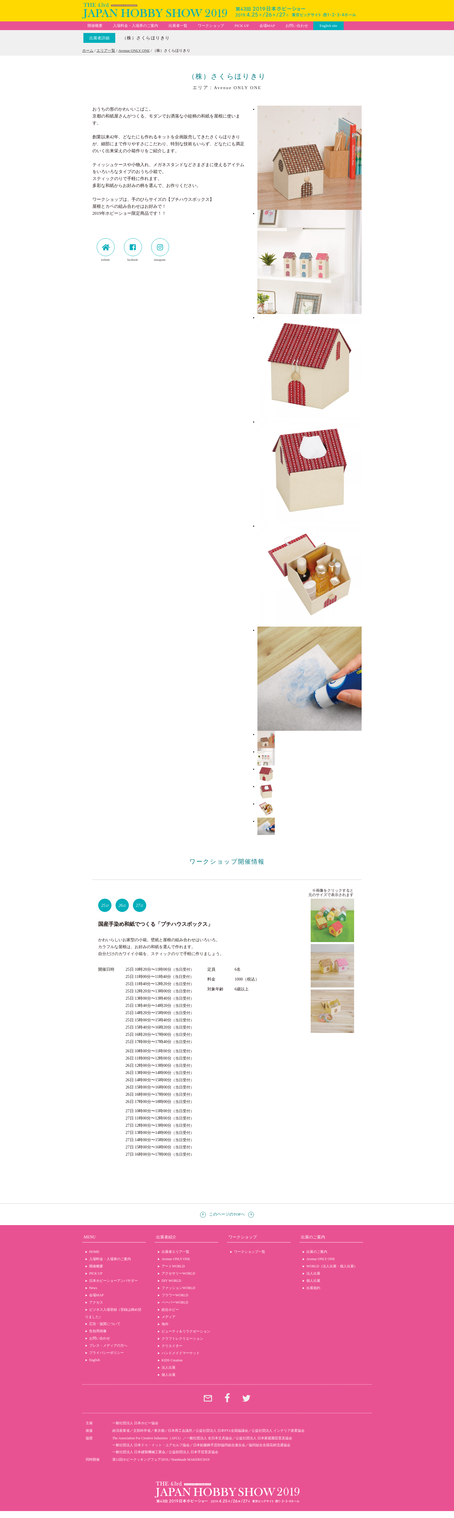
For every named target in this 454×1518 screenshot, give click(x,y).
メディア (168, 1317)
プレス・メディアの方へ (108, 1345)
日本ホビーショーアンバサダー (113, 1281)
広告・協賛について (104, 1324)
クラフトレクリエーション (182, 1339)
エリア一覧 (105, 50)
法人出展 (168, 1367)
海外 (165, 1324)
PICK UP (242, 25)
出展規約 (313, 1288)
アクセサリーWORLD (178, 1273)
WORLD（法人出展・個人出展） (331, 1266)
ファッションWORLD (178, 1288)
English (94, 1360)
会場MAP (267, 25)
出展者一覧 (178, 25)
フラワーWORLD (175, 1295)
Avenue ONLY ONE (134, 50)
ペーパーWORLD (175, 1302)
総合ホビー (170, 1310)
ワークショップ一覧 (249, 1252)
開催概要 (94, 25)
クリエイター (172, 1346)
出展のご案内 (316, 1252)
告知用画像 (98, 1331)
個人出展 (168, 1375)
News (93, 1288)
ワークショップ (211, 25)
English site (328, 25)
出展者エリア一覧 (175, 1252)
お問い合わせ (296, 25)
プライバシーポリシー (106, 1353)
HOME (94, 1252)
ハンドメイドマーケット (181, 1353)
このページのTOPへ (227, 1214)
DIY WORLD (171, 1281)
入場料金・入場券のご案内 (135, 25)
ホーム (88, 50)
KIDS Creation (172, 1360)
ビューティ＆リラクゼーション (186, 1331)
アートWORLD (173, 1266)
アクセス (96, 1302)
